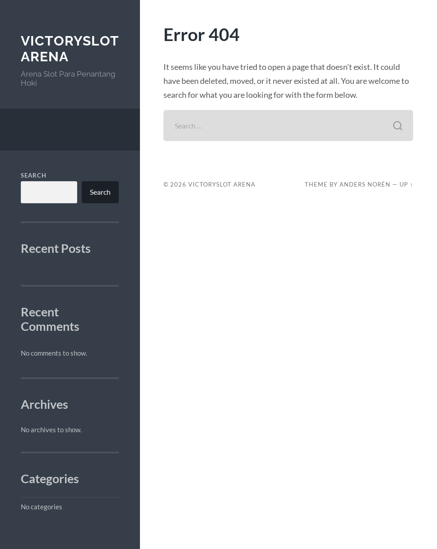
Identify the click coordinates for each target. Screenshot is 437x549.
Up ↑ (406, 184)
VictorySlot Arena (222, 184)
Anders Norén (365, 184)
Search (33, 175)
